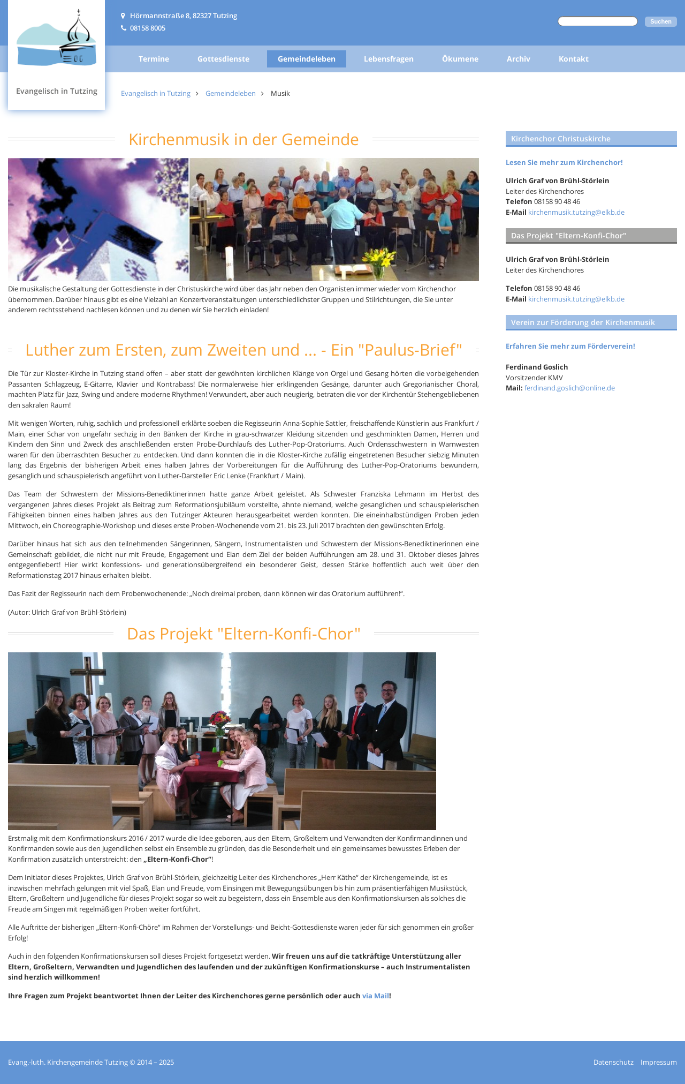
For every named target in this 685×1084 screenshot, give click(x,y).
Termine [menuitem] (154, 59)
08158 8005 (147, 28)
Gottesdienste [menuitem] (223, 59)
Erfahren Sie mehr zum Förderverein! (570, 346)
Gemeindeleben (231, 93)
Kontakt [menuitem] (574, 59)
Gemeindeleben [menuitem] (307, 59)
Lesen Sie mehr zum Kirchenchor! (564, 162)
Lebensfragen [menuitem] (389, 59)
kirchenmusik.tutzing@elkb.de (576, 212)
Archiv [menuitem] (518, 59)
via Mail (375, 995)
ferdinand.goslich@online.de (569, 388)
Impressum (659, 1062)
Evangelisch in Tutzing (156, 93)
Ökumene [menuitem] (460, 59)
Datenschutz (613, 1062)
